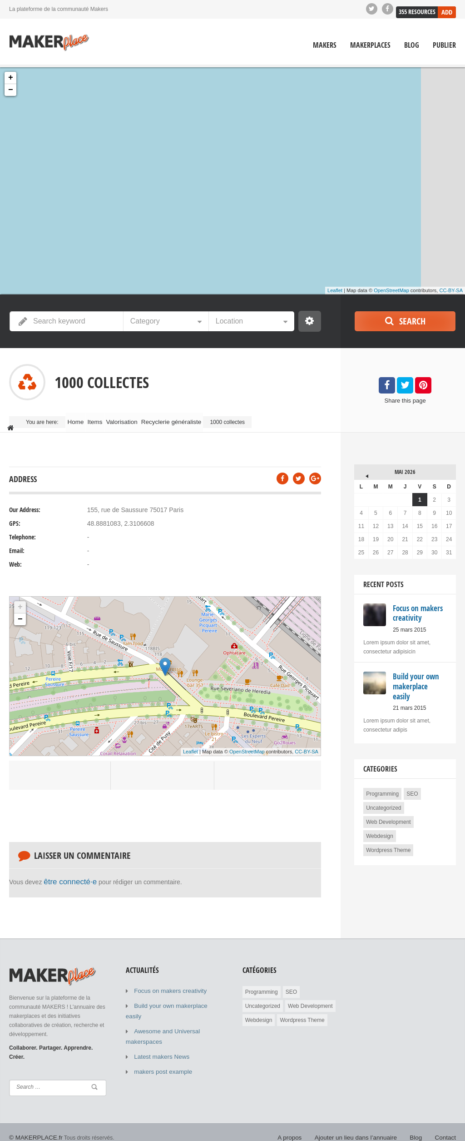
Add (447, 8)
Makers (324, 45)
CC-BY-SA (451, 290)
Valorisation (143, 418)
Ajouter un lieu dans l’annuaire (363, 1127)
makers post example (160, 1044)
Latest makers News (158, 1030)
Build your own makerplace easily (174, 994)
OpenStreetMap (391, 290)
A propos (303, 1127)
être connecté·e (66, 873)
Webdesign (379, 815)
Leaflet (334, 290)
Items (107, 418)
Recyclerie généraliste (197, 418)
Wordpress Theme (388, 829)
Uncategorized (383, 787)
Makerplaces (370, 45)
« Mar (361, 462)
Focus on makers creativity (166, 980)
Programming (382, 773)
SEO (412, 773)
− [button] (10, 89)
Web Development (388, 801)
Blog (411, 45)
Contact (446, 1127)
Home (80, 418)
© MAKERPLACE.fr (33, 1127)
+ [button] (10, 77)
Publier (444, 45)
